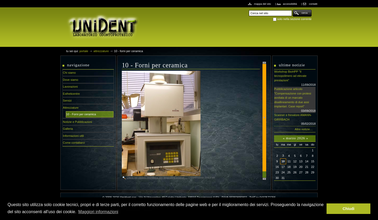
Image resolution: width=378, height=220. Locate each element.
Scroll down (264, 179)
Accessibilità (290, 3)
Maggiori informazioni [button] (98, 211)
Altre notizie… (304, 129)
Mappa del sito (262, 3)
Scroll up (264, 63)
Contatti (313, 3)
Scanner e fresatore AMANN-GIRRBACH (295, 119)
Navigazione (78, 65)
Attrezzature (101, 51)
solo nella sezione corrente (294, 19)
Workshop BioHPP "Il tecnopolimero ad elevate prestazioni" (295, 78)
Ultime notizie (292, 65)
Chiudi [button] (348, 209)
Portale (83, 51)
